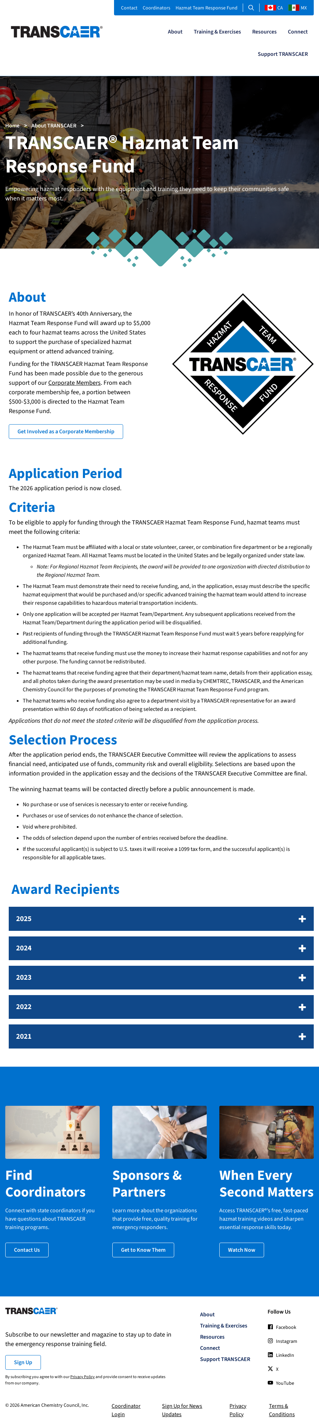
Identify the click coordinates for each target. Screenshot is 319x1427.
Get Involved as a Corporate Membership (65, 431)
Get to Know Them (143, 1250)
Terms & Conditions (282, 1410)
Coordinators (156, 8)
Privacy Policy (82, 1377)
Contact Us (27, 1250)
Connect (298, 32)
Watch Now (241, 1250)
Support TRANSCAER (283, 54)
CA (274, 8)
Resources (264, 32)
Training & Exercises (217, 32)
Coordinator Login (126, 1410)
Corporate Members (74, 382)
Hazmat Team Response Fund (207, 8)
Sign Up (23, 1362)
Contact (129, 8)
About (175, 32)
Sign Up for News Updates (182, 1410)
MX (297, 8)
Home (12, 126)
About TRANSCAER (53, 126)
